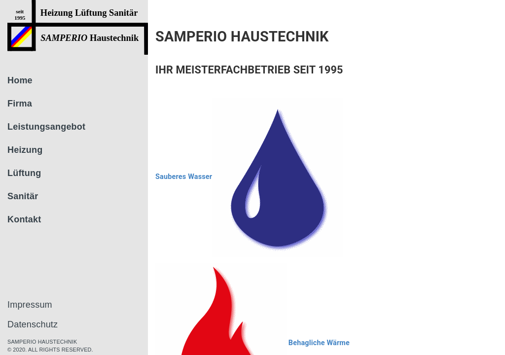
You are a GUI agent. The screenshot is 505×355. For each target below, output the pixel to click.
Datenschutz (32, 324)
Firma (19, 103)
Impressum (29, 305)
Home (20, 80)
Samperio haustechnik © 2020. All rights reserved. (50, 346)
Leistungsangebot (46, 127)
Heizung (24, 150)
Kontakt (24, 219)
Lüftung (24, 173)
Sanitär (22, 196)
